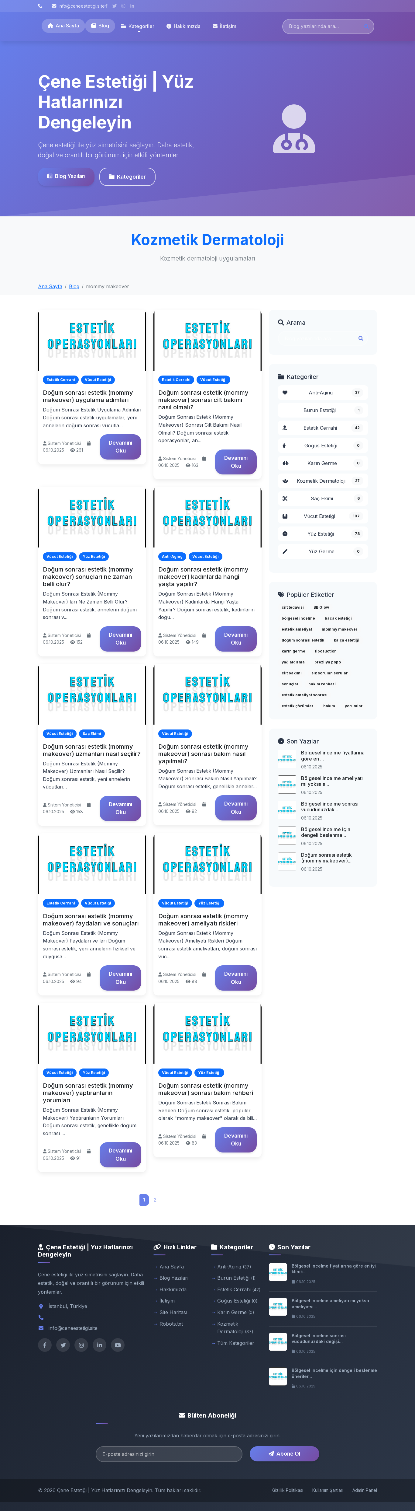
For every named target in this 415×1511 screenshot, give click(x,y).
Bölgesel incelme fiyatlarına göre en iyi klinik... (334, 1269)
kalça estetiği (346, 640)
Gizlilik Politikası (287, 1490)
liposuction (326, 651)
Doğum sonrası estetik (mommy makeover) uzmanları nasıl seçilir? (92, 750)
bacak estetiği (338, 618)
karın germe (293, 651)
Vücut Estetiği (323, 516)
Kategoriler (126, 176)
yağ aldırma (293, 662)
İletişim (224, 26)
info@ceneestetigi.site (78, 6)
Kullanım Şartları (327, 1490)
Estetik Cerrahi (323, 428)
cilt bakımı (292, 673)
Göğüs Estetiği (323, 445)
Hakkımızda (183, 26)
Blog (100, 26)
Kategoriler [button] (137, 26)
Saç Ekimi (323, 498)
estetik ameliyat (297, 629)
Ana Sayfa (63, 26)
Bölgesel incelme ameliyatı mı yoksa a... (332, 781)
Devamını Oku (120, 446)
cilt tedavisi (293, 607)
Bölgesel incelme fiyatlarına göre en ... (333, 755)
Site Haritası (173, 1312)
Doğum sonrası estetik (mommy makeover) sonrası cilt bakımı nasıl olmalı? (203, 400)
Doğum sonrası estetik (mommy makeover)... (326, 858)
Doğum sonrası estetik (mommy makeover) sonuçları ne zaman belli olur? (88, 577)
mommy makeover (340, 629)
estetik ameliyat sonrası (305, 695)
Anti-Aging (323, 392)
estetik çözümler (298, 706)
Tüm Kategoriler (235, 1343)
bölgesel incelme (298, 618)
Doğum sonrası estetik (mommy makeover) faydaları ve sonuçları (91, 919)
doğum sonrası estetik (303, 640)
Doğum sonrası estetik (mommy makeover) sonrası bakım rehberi (205, 1089)
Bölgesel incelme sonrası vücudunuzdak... (329, 807)
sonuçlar (290, 684)
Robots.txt (171, 1324)
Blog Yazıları (65, 176)
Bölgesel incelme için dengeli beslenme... (325, 832)
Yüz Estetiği (323, 534)
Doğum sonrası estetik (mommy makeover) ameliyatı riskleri (203, 919)
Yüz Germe (323, 551)
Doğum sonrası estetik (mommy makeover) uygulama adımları (88, 396)
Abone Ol (284, 1453)
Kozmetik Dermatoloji (323, 481)
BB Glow (321, 607)
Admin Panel (364, 1490)
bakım (329, 706)
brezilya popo (327, 662)
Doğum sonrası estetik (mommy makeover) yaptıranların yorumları (88, 1093)
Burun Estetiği (333, 410)
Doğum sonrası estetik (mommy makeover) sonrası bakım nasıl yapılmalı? (203, 754)
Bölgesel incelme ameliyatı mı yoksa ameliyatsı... (330, 1303)
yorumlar (354, 706)
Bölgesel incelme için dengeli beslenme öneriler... (334, 1373)
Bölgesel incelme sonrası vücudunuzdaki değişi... (319, 1338)
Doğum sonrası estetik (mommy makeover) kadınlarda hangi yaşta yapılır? (203, 577)
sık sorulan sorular (329, 673)
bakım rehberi (322, 684)
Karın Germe (323, 463)
